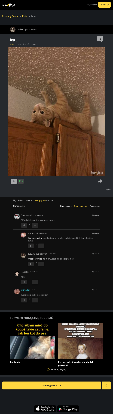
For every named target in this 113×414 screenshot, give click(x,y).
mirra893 (25, 290)
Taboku (25, 272)
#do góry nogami (30, 44)
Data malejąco (80, 206)
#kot (20, 44)
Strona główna (10, 16)
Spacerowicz (27, 215)
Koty (24, 16)
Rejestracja (104, 5)
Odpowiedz (95, 215)
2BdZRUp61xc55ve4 (37, 254)
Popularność (94, 206)
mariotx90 (33, 233)
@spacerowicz (35, 238)
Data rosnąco (66, 206)
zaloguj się (40, 200)
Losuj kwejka (107, 387)
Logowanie (92, 5)
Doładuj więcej (56, 369)
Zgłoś (108, 189)
